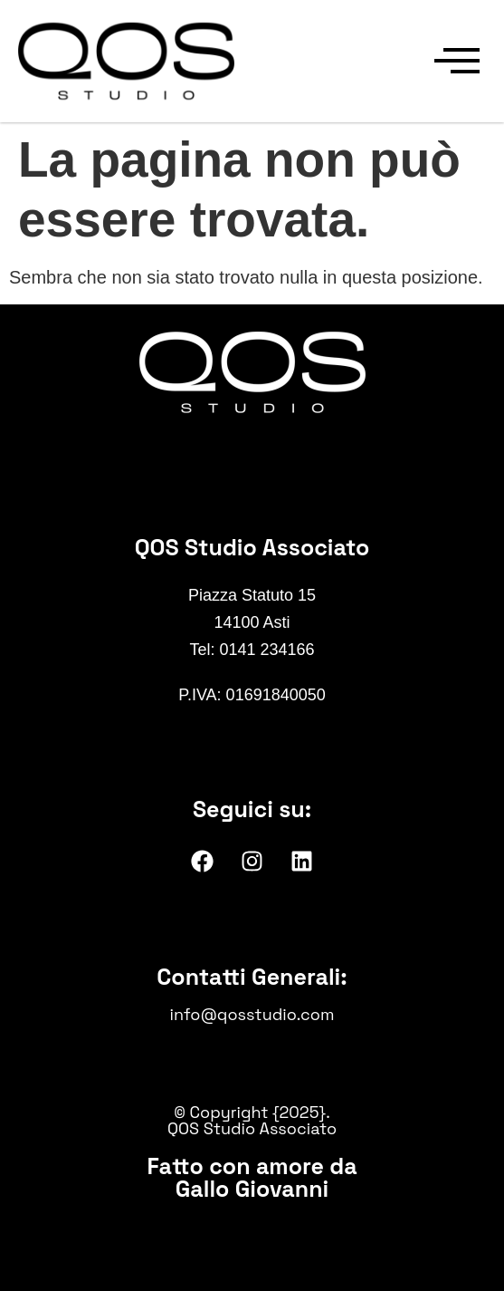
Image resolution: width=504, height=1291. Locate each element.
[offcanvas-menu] (457, 62)
